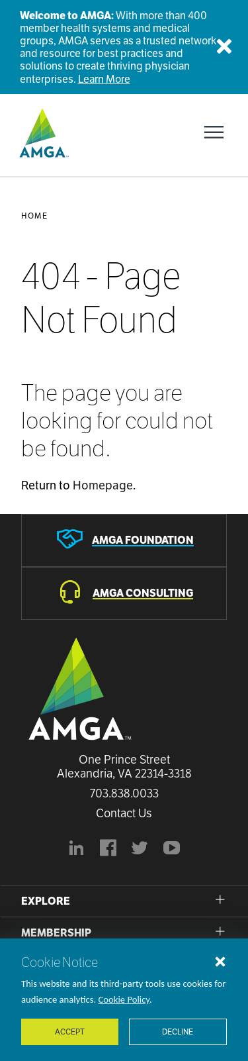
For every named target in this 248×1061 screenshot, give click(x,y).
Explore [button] (45, 901)
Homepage (103, 485)
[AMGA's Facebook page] (108, 850)
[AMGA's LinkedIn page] (76, 850)
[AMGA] (42, 132)
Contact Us (124, 813)
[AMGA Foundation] (124, 540)
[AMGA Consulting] (124, 593)
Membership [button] (56, 933)
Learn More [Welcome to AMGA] (104, 79)
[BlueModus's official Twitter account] (140, 850)
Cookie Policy (124, 999)
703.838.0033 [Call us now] (124, 793)
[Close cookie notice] (220, 961)
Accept (70, 1031)
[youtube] (172, 850)
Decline (177, 1031)
